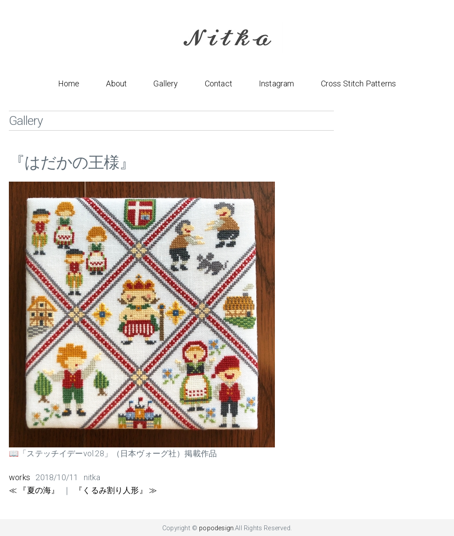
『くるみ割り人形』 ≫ (115, 490)
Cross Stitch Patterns (358, 83)
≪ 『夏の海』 (34, 490)
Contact (218, 83)
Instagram (276, 83)
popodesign (216, 528)
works (19, 477)
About (116, 83)
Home (69, 83)
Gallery (165, 83)
